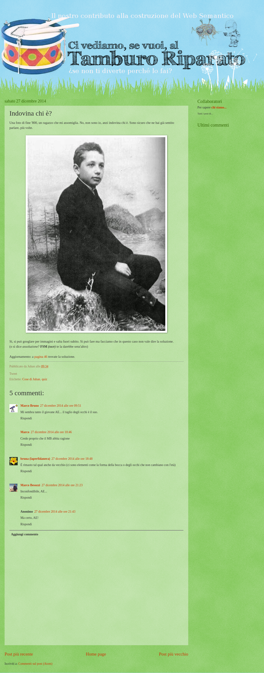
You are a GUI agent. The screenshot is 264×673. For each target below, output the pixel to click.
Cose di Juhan (31, 379)
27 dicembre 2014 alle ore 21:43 (54, 511)
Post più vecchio (173, 654)
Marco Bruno (29, 405)
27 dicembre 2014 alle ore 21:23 (62, 485)
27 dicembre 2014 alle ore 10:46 (51, 432)
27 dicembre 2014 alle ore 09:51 (60, 405)
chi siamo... (219, 107)
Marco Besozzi (30, 485)
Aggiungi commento (24, 534)
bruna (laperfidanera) (35, 458)
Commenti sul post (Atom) (35, 663)
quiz (44, 379)
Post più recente (19, 654)
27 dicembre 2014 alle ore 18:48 (72, 458)
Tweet (13, 373)
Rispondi (26, 418)
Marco (24, 432)
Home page (96, 654)
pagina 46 (41, 356)
